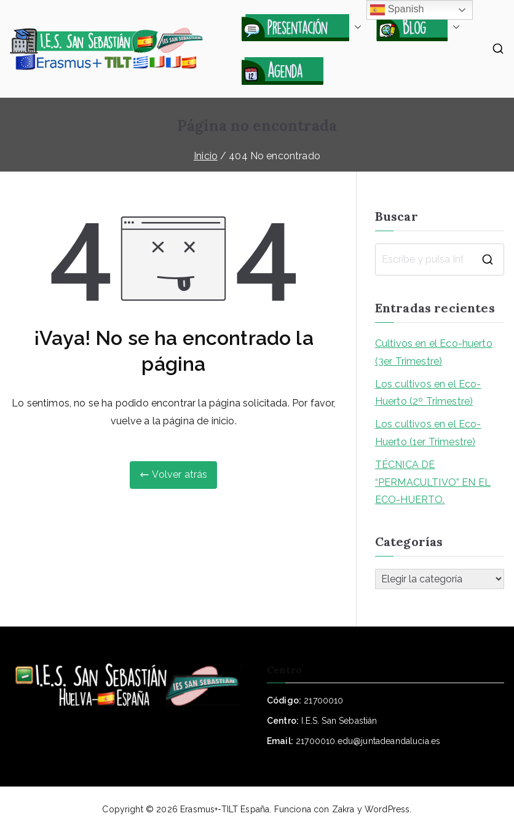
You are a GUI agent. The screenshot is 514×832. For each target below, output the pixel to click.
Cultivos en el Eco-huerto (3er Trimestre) (433, 352)
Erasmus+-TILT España (224, 809)
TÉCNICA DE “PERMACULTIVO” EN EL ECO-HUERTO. (433, 482)
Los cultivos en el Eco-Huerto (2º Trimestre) (428, 393)
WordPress (387, 809)
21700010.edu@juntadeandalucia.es (368, 741)
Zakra (343, 809)
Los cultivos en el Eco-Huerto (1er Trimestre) (428, 433)
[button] (355, 27)
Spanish (397, 9)
